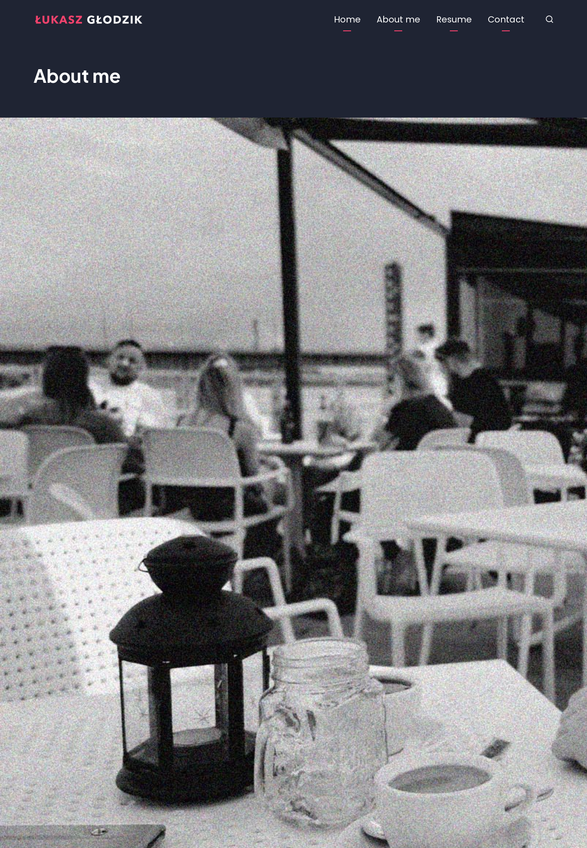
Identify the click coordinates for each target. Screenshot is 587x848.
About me (398, 19)
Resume (454, 19)
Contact (506, 19)
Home (347, 19)
